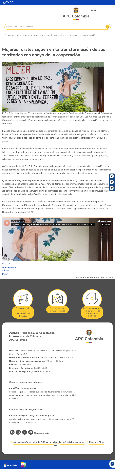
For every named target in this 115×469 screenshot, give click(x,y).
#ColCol (6, 263)
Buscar (107, 27)
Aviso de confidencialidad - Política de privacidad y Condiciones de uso (48, 442)
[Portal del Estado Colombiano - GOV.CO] (8, 2)
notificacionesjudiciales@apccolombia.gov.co (31, 415)
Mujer (5, 274)
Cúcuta (5, 270)
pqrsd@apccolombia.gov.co (22, 388)
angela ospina (9, 267)
